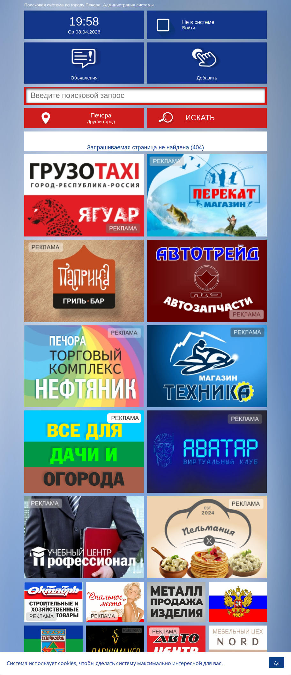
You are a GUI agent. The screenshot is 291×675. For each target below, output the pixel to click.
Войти (188, 27)
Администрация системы (128, 5)
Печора (101, 115)
